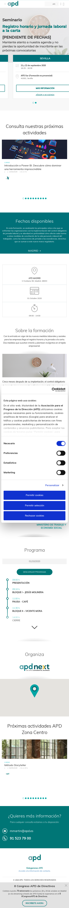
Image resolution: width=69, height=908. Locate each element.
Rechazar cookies (34, 515)
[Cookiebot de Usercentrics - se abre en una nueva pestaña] (51, 390)
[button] (33, 103)
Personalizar (52, 485)
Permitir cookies (34, 495)
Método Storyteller (15, 765)
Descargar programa (34, 572)
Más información (34, 88)
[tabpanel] (34, 77)
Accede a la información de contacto (34, 871)
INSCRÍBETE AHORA (35, 903)
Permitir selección (34, 505)
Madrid (34, 250)
